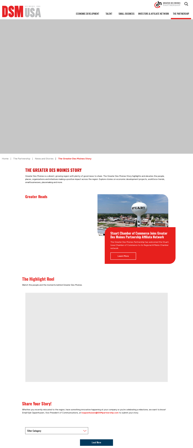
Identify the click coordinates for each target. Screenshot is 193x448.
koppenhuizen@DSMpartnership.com (100, 412)
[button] (186, 4)
